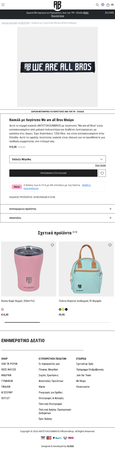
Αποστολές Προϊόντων (51, 381)
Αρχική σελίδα (9, 23)
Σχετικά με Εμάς (85, 363)
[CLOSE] (109, 12)
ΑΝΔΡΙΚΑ (6, 375)
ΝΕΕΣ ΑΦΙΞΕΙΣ (8, 369)
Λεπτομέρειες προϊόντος (22, 209)
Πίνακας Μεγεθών (48, 369)
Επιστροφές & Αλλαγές (51, 398)
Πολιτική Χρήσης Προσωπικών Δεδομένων (55, 411)
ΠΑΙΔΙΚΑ (5, 386)
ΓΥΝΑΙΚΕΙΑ (7, 381)
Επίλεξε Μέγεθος (21, 159)
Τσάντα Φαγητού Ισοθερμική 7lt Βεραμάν (80, 301)
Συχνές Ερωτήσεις (49, 375)
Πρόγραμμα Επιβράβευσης (90, 369)
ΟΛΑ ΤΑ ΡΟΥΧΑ (9, 363)
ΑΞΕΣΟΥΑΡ (24, 23)
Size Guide (100, 165)
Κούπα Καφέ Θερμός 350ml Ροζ (18, 301)
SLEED (70, 446)
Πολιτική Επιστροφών (50, 403)
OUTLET (5, 398)
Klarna (42, 386)
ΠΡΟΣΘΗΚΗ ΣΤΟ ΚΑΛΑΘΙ (53, 173)
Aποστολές (15, 218)
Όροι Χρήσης (45, 418)
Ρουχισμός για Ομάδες (51, 392)
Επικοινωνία (82, 386)
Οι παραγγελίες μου (49, 363)
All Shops (81, 381)
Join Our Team (83, 375)
